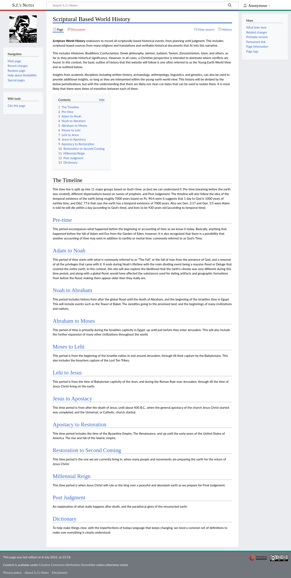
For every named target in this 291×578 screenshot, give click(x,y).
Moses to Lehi (68, 347)
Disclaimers (59, 572)
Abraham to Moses (74, 321)
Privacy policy (12, 572)
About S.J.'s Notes (37, 572)
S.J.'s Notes (23, 5)
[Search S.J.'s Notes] (142, 5)
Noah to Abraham (72, 290)
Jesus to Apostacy (72, 399)
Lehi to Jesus (67, 373)
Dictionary (64, 519)
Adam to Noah (69, 251)
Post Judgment (69, 497)
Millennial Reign (71, 476)
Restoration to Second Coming (87, 450)
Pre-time (62, 220)
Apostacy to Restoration (79, 424)
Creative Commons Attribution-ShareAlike (67, 565)
